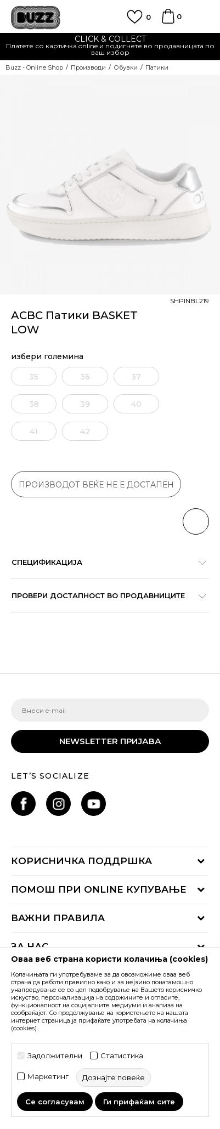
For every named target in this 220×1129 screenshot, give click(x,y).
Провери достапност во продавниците (105, 595)
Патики (156, 67)
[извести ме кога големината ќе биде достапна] (32, 376)
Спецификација (105, 562)
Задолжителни (54, 1056)
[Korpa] (168, 21)
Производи (88, 67)
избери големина (47, 356)
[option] (110, 47)
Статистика (121, 1056)
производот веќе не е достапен (96, 485)
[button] (196, 521)
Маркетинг (48, 1077)
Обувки (126, 67)
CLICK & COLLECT (110, 39)
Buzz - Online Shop (34, 67)
